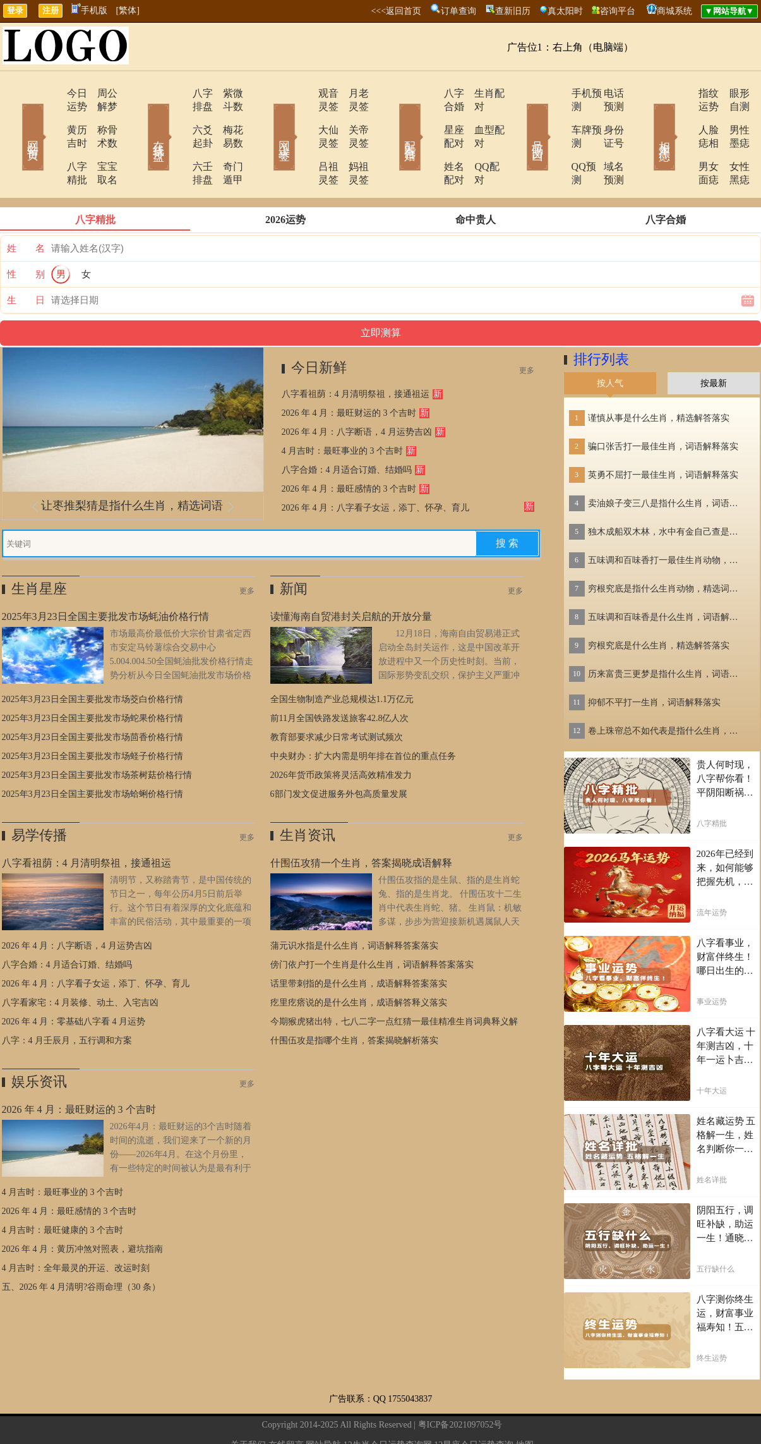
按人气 (610, 343)
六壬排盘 (177, 140)
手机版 (89, 10)
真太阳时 (565, 11)
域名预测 (605, 140)
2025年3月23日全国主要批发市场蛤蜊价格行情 (92, 754)
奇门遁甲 (226, 140)
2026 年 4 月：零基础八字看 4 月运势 (74, 981)
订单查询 (458, 11)
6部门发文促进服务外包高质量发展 (338, 754)
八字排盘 (177, 93)
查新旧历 (512, 11)
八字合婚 (429, 93)
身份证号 (605, 116)
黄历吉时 (50, 116)
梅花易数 (226, 116)
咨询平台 (617, 11)
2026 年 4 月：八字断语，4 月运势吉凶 (357, 392)
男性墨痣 (731, 116)
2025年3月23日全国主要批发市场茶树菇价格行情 (97, 735)
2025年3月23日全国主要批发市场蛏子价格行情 (92, 716)
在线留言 (286, 1405)
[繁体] (128, 10)
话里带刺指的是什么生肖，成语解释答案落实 (358, 944)
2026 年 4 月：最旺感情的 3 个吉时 (349, 449)
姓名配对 (429, 140)
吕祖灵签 (303, 140)
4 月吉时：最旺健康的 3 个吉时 (63, 1190)
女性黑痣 (731, 140)
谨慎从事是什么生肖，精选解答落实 (658, 378)
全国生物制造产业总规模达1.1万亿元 (342, 659)
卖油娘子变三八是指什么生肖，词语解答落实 (667, 463)
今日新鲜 (319, 328)
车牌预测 (556, 116)
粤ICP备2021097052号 (460, 1385)
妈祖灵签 (352, 140)
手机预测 (556, 93)
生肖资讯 (307, 795)
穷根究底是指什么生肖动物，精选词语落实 (667, 549)
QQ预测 (553, 140)
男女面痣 (682, 140)
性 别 (26, 234)
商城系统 (674, 11)
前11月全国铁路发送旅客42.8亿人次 (339, 678)
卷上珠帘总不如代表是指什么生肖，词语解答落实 (667, 691)
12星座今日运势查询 (473, 1405)
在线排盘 (141, 118)
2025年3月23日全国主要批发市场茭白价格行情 (92, 659)
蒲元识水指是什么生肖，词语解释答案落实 (354, 906)
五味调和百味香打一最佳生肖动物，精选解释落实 (667, 520)
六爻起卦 (177, 116)
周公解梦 (100, 93)
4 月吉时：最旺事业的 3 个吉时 (343, 411)
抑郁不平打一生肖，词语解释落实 (654, 662)
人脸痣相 (682, 116)
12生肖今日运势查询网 (388, 1405)
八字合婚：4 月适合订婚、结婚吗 (347, 430)
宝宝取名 (100, 140)
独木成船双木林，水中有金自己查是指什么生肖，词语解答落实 (667, 492)
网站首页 (14, 118)
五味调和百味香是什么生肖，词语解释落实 (667, 577)
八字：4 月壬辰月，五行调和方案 (67, 1000)
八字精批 (50, 140)
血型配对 (478, 116)
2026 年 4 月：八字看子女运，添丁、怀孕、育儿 (376, 468)
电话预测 (605, 93)
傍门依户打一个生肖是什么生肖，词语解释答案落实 (372, 925)
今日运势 (50, 93)
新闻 (294, 549)
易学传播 (39, 795)
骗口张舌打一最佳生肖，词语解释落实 (663, 406)
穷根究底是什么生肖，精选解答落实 (658, 605)
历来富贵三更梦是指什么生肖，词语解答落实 (667, 634)
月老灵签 (352, 93)
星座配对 (429, 116)
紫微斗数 (226, 93)
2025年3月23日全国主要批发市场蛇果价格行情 (92, 678)
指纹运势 (682, 93)
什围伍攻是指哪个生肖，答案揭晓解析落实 (354, 1000)
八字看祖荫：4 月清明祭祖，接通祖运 (356, 354)
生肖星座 (39, 549)
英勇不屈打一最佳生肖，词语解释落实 (663, 435)
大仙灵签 (303, 116)
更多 (526, 330)
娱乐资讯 (39, 1042)
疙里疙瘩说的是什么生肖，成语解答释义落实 (358, 963)
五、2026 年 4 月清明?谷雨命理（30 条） (81, 1247)
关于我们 (248, 1405)
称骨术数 (100, 116)
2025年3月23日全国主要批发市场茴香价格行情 (92, 697)
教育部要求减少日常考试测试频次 (336, 697)
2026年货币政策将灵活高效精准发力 (341, 735)
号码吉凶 (519, 118)
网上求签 (267, 118)
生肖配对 (478, 93)
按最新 (713, 343)
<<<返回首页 (396, 11)
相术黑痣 (646, 118)
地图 (525, 1405)
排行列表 (601, 319)
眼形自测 (731, 93)
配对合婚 (393, 118)
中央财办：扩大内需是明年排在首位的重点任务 (363, 716)
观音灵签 (303, 93)
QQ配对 (475, 140)
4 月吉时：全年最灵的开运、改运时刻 (76, 1228)
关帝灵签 (352, 116)
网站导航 (323, 1405)
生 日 (26, 260)
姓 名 (26, 208)
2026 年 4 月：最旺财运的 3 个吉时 (349, 373)
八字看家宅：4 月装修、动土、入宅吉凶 (80, 963)
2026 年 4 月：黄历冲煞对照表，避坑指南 (83, 1209)
